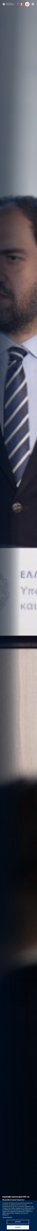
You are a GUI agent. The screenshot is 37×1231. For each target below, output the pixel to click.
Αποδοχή (17, 1227)
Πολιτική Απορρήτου (7, 1217)
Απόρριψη (18, 1221)
